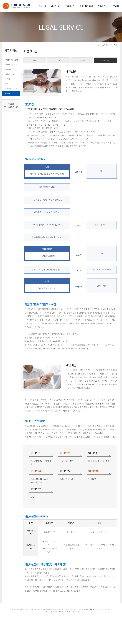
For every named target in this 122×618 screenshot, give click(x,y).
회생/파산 (8, 93)
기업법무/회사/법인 (11, 60)
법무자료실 (102, 6)
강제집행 (8, 88)
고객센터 (116, 6)
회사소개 (42, 6)
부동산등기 (8, 69)
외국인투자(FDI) (86, 6)
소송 (6, 84)
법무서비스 (69, 6)
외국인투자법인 (10, 64)
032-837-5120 (11, 107)
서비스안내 (55, 6)
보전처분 (8, 79)
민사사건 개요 (9, 74)
